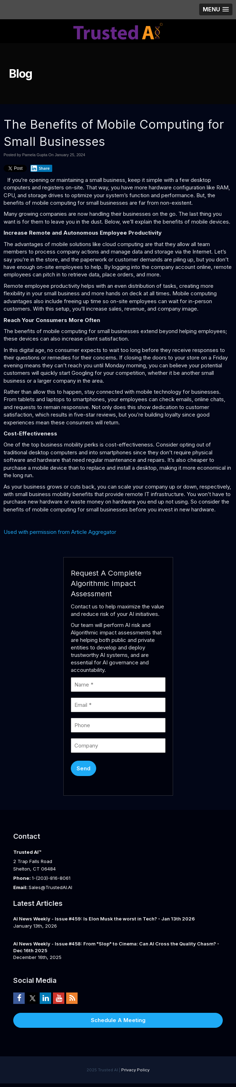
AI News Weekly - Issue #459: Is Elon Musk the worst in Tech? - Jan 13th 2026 (104, 919)
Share (40, 168)
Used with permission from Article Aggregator (60, 532)
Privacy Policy (135, 1069)
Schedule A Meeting (118, 1020)
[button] (215, 9)
